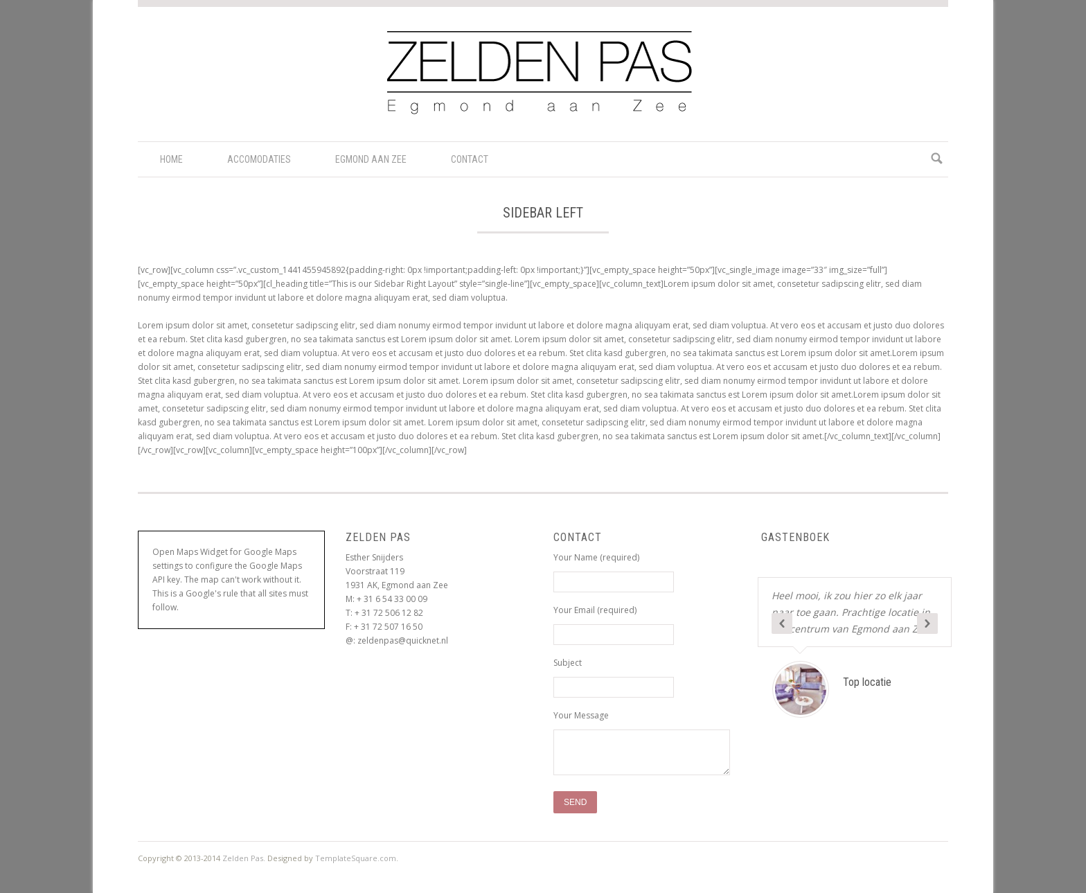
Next (927, 623)
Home (171, 159)
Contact (469, 159)
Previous (782, 623)
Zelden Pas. (243, 858)
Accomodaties (259, 159)
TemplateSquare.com (355, 858)
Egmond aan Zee (371, 159)
